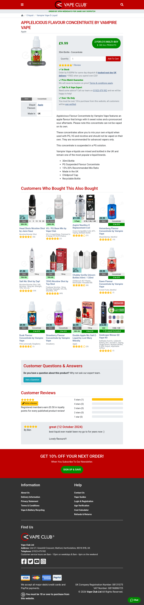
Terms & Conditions (30, 505)
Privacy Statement (29, 501)
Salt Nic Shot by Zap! (29, 281)
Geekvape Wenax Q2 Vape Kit (109, 336)
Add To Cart (113, 59)
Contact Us (79, 493)
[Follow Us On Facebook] (24, 561)
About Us (25, 493)
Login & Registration (83, 501)
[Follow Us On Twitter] (30, 561)
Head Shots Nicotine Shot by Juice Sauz (32, 229)
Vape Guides (80, 497)
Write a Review (29, 403)
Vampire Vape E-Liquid (47, 15)
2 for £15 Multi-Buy (106, 43)
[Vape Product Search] (122, 4)
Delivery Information (30, 497)
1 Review (76, 65)
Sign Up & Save (72, 469)
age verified (70, 104)
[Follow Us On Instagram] (43, 561)
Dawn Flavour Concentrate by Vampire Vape (111, 284)
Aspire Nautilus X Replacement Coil (81, 226)
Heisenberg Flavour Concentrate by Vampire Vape (111, 231)
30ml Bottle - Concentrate (70, 52)
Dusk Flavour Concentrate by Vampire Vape (31, 338)
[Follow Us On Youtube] (37, 561)
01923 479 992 (100, 90)
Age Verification (81, 505)
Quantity (64, 59)
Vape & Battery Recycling (33, 510)
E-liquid (30, 15)
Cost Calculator (81, 510)
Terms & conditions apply (101, 83)
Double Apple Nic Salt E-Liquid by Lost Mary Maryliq (85, 338)
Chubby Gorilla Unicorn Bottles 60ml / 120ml (84, 276)
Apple (40, 105)
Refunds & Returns (83, 514)
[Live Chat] (134, 600)
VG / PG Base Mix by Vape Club (56, 229)
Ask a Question (32, 380)
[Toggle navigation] (22, 4)
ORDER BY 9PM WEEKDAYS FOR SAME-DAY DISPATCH (72, 11)
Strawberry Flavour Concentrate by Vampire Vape (58, 338)
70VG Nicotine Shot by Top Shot (57, 282)
